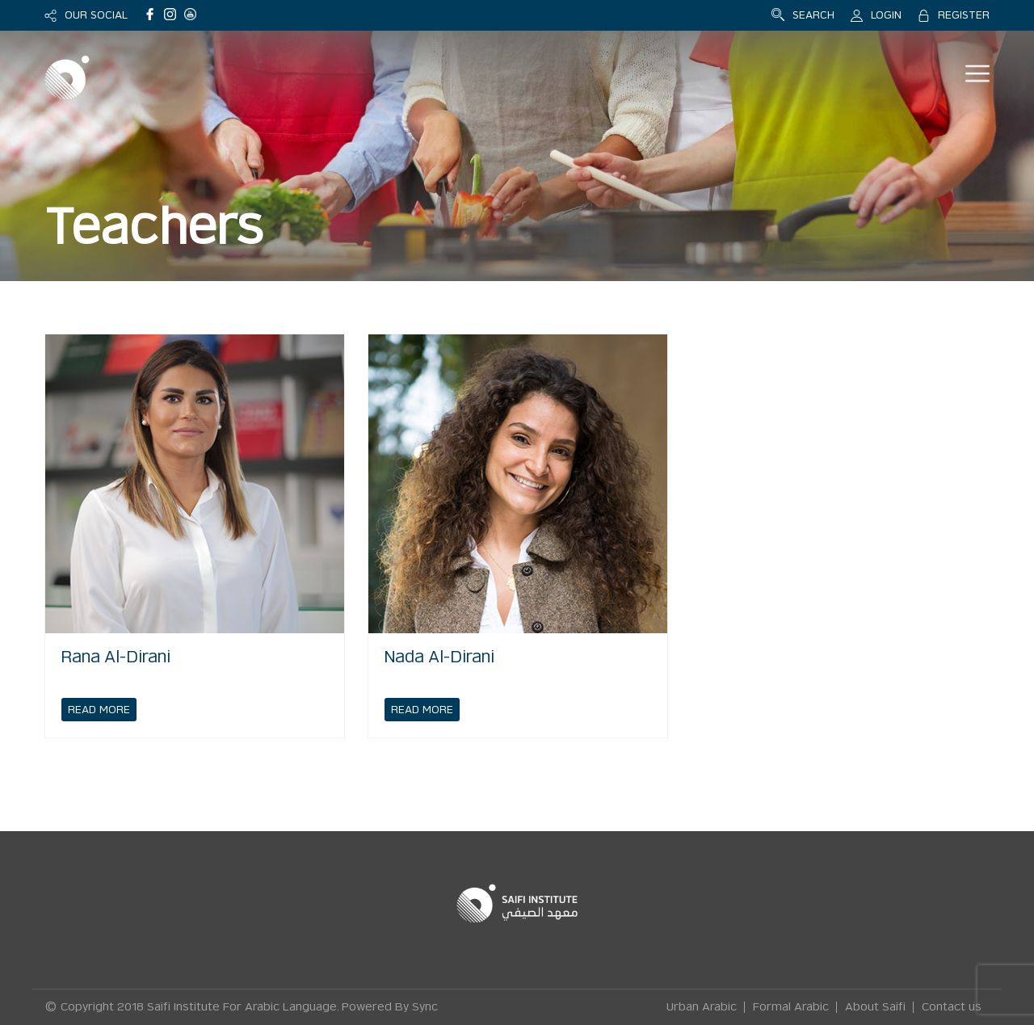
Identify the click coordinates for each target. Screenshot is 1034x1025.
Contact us (951, 1007)
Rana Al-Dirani (115, 657)
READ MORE (99, 709)
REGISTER (964, 15)
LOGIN (886, 15)
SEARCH (813, 15)
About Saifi (875, 1007)
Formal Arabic (791, 1007)
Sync (425, 1007)
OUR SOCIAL (96, 15)
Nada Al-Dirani (439, 657)
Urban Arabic (701, 1007)
